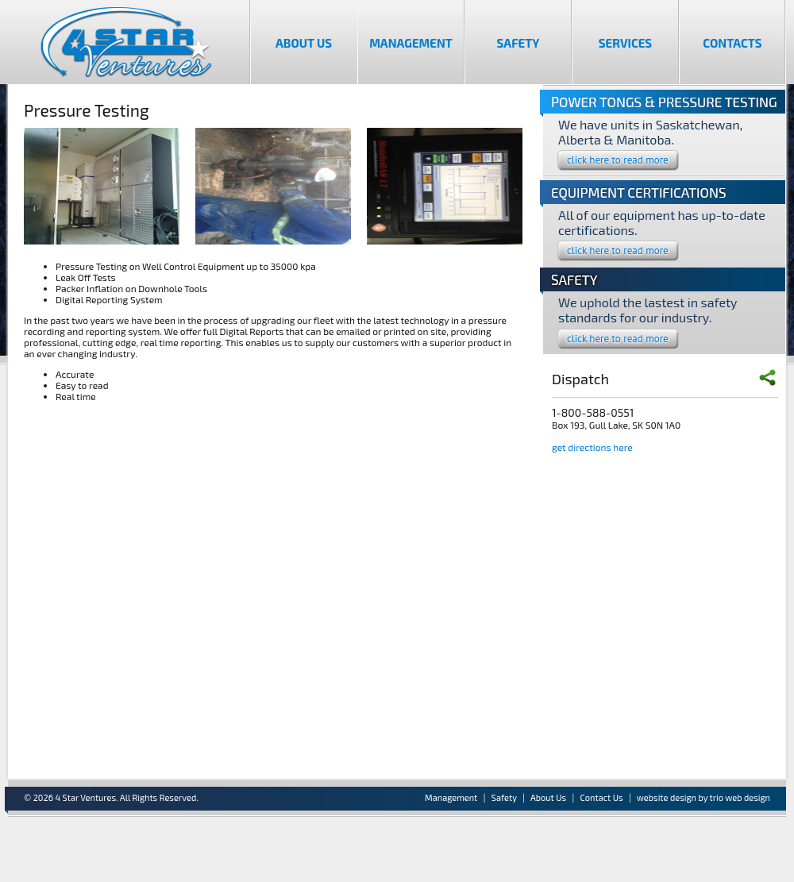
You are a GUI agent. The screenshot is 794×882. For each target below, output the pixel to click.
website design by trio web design (703, 797)
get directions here (592, 447)
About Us (304, 43)
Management (411, 43)
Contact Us (601, 797)
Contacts (732, 43)
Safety (518, 43)
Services (625, 43)
